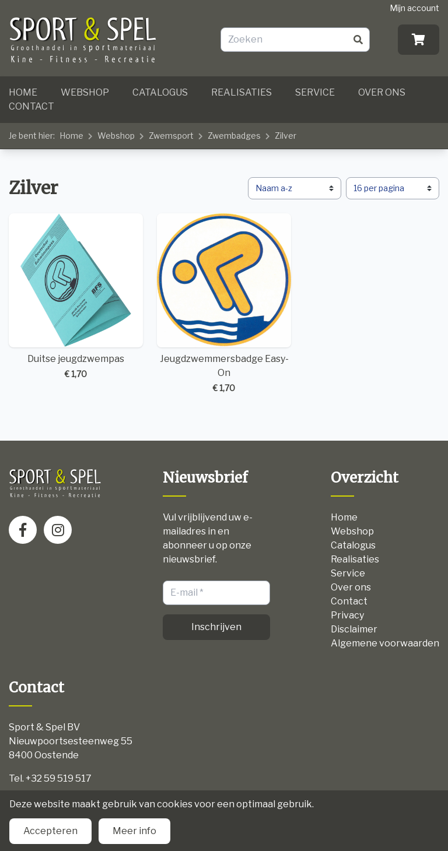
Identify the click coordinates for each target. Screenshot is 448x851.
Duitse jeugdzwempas (76, 296)
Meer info (134, 830)
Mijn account (414, 8)
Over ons (381, 92)
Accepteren (50, 830)
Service (315, 92)
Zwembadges (234, 135)
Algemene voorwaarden (385, 643)
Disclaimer (354, 629)
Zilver (285, 135)
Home (23, 92)
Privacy (347, 615)
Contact (31, 106)
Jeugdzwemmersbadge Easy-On (224, 303)
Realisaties (241, 92)
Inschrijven (216, 626)
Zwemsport (171, 135)
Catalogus (160, 92)
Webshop (85, 92)
